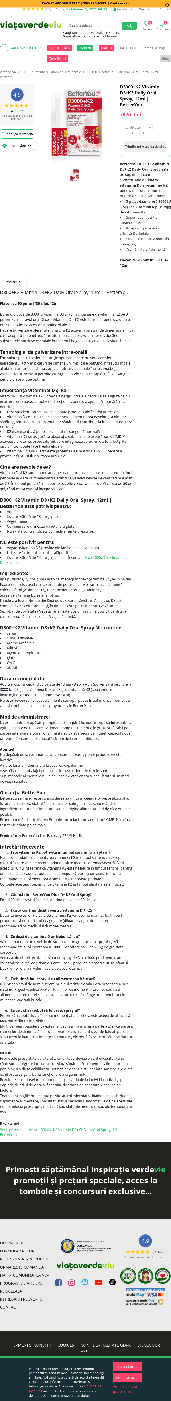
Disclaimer (148, 1345)
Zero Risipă (57, 58)
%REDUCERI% (59, 48)
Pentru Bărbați (153, 48)
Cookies (65, 1345)
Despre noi (147, 9)
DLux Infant (112, 557)
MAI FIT (106, 48)
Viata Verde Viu (11, 72)
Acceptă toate (127, 1366)
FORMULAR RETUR (17, 1251)
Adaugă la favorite (18, 134)
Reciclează (11, 1291)
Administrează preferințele (125, 1389)
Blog (165, 58)
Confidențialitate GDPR (106, 1345)
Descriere (13, 281)
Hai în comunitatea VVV (24, 1275)
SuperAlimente (74, 36)
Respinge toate (127, 1377)
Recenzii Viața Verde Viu (25, 1259)
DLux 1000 (92, 557)
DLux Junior (9, 562)
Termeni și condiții (31, 1345)
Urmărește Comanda (22, 1267)
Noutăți (85, 48)
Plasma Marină (105, 36)
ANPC (85, 1351)
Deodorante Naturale (88, 33)
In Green (111, 33)
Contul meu (123, 9)
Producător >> (16, 145)
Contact (165, 9)
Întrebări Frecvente (21, 1299)
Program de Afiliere (21, 1283)
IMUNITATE (128, 48)
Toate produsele (20, 48)
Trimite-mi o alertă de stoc (145, 146)
